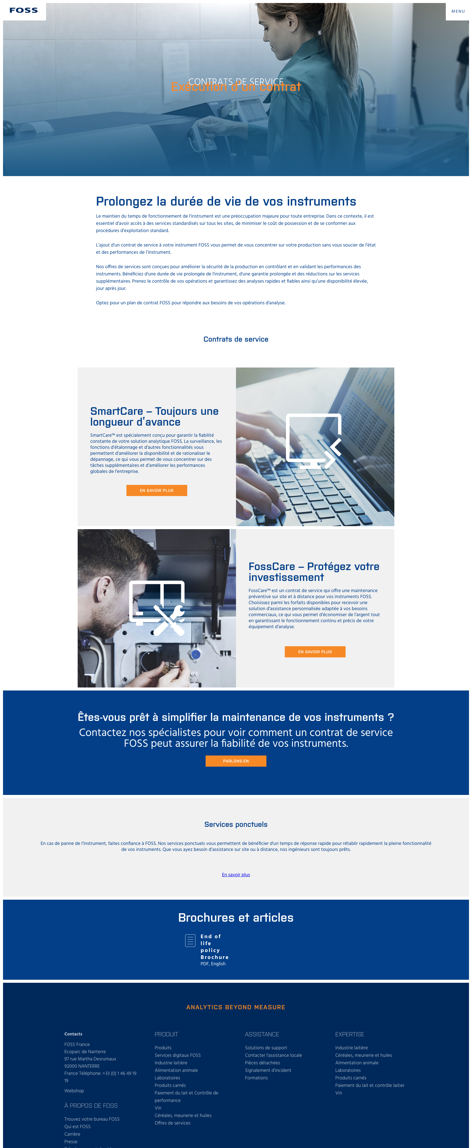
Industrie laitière (171, 1063)
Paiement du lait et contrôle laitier (369, 1086)
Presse (70, 1142)
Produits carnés (170, 1086)
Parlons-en (236, 760)
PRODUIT (166, 1034)
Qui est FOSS (77, 1127)
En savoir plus (157, 490)
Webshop (74, 1091)
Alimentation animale (176, 1071)
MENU (458, 11)
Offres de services (172, 1123)
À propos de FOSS (91, 1105)
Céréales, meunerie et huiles (183, 1116)
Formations (256, 1078)
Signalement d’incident (268, 1071)
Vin (158, 1108)
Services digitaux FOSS (178, 1056)
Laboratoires (167, 1078)
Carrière (72, 1134)
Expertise (349, 1034)
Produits (163, 1048)
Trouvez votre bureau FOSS (92, 1119)
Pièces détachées (262, 1063)
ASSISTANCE (262, 1034)
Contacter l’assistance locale (273, 1056)
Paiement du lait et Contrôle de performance (186, 1097)
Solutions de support (266, 1048)
